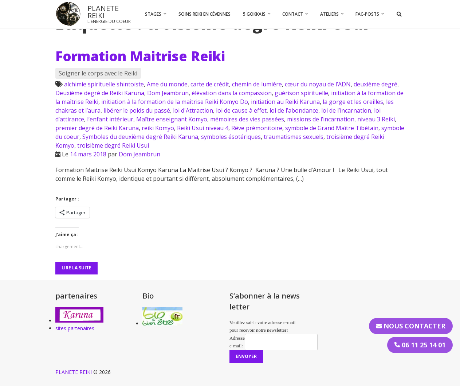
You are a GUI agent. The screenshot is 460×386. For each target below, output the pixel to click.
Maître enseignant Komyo (171, 119)
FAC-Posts (367, 14)
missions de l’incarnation (320, 119)
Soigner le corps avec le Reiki (98, 73)
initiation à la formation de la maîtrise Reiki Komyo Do (174, 102)
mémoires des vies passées (247, 119)
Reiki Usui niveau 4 (202, 128)
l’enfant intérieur (110, 119)
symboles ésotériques (231, 137)
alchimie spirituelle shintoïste (104, 84)
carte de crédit (209, 84)
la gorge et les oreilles (353, 102)
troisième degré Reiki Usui (113, 145)
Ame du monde (167, 84)
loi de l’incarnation (346, 110)
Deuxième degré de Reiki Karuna (99, 93)
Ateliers (329, 14)
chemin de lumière (257, 84)
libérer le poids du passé (136, 110)
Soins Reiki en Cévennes (204, 14)
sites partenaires (74, 328)
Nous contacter (410, 325)
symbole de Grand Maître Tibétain (331, 128)
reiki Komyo (158, 128)
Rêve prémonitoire (256, 128)
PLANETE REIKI (103, 11)
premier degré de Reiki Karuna (97, 128)
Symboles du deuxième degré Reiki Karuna (140, 137)
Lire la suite (76, 268)
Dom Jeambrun (168, 93)
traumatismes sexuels (293, 137)
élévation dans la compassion (232, 93)
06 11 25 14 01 (419, 344)
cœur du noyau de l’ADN (318, 84)
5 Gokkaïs (254, 14)
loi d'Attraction (193, 110)
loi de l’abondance (294, 110)
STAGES (153, 14)
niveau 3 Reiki (376, 119)
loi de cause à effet (241, 110)
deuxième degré (375, 84)
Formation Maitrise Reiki (140, 56)
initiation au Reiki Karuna (285, 102)
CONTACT (292, 14)
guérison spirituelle (301, 93)
